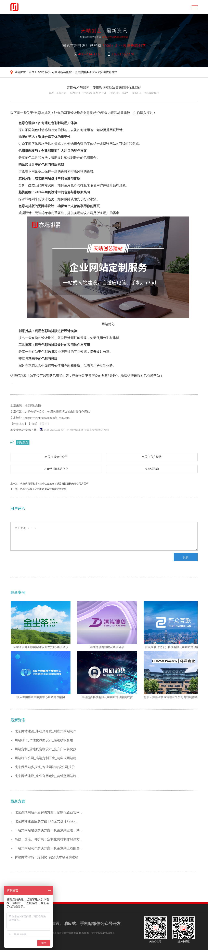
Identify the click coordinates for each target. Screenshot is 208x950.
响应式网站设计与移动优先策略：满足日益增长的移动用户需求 (54, 483)
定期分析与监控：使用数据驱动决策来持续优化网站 (84, 72)
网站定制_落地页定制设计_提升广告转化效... (47, 749)
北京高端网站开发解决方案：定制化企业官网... (48, 812)
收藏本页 (19, 423)
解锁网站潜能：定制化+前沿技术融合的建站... (48, 857)
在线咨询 (152, 468)
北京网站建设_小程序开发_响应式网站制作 (45, 731)
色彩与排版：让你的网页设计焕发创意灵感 (43, 489)
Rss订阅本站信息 (56, 468)
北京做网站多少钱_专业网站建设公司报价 (45, 767)
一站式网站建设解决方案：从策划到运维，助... (48, 830)
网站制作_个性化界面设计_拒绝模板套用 (44, 740)
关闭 (44, 423)
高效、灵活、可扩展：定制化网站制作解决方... (48, 839)
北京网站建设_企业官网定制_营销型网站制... (47, 776)
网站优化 (22, 442)
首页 (31, 72)
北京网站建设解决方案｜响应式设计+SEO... (46, 821)
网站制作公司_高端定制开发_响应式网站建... (47, 758)
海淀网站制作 (151, 93)
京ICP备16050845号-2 (102, 933)
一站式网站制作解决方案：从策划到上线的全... (48, 848)
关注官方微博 (152, 456)
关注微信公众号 (55, 458)
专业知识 (43, 72)
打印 (33, 423)
